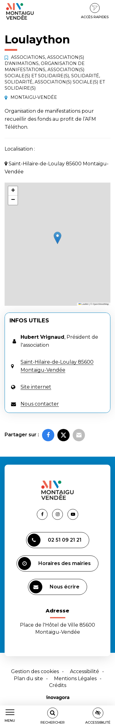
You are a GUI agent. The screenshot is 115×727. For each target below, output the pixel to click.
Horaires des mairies (54, 563)
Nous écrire (54, 586)
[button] (57, 238)
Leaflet (83, 304)
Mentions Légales (75, 678)
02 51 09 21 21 (55, 540)
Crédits (57, 685)
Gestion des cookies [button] (35, 671)
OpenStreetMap (101, 304)
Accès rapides (95, 11)
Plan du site (28, 678)
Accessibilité (84, 671)
